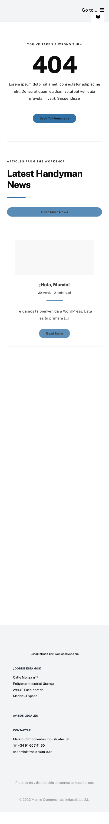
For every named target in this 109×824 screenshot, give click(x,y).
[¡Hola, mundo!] (54, 256)
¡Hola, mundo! (54, 283)
